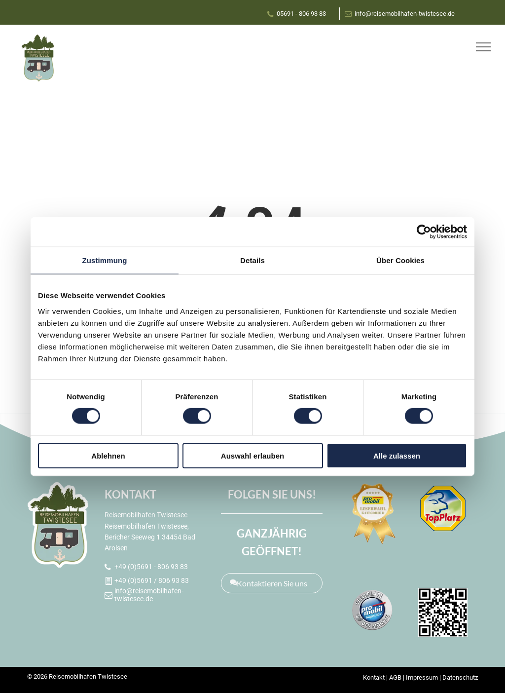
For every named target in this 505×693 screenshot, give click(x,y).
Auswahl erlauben (252, 455)
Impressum (422, 677)
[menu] (483, 47)
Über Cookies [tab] (400, 260)
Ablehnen (108, 455)
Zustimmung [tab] (104, 260)
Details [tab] (252, 260)
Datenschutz (460, 677)
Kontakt (374, 677)
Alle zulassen (396, 455)
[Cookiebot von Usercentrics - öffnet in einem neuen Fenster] (424, 232)
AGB (395, 677)
